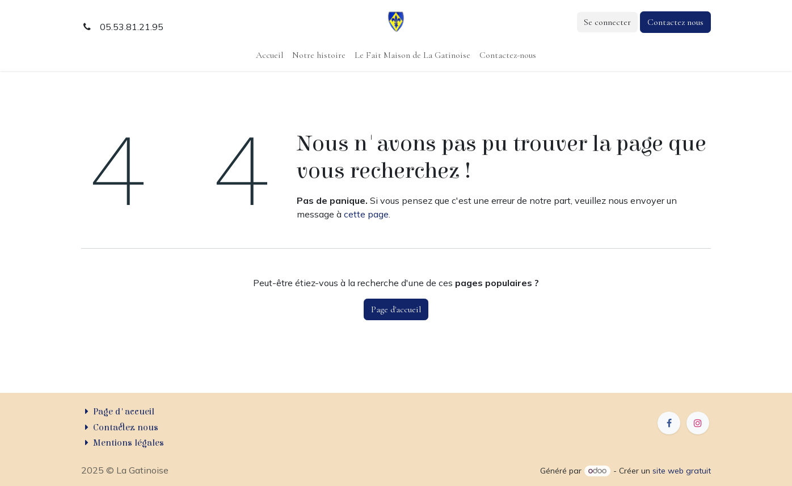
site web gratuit (681, 471)
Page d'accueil (396, 309)
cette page (366, 214)
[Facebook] (669, 423)
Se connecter (607, 22)
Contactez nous (675, 22)
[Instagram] (697, 423)
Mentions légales (128, 443)
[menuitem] (269, 55)
